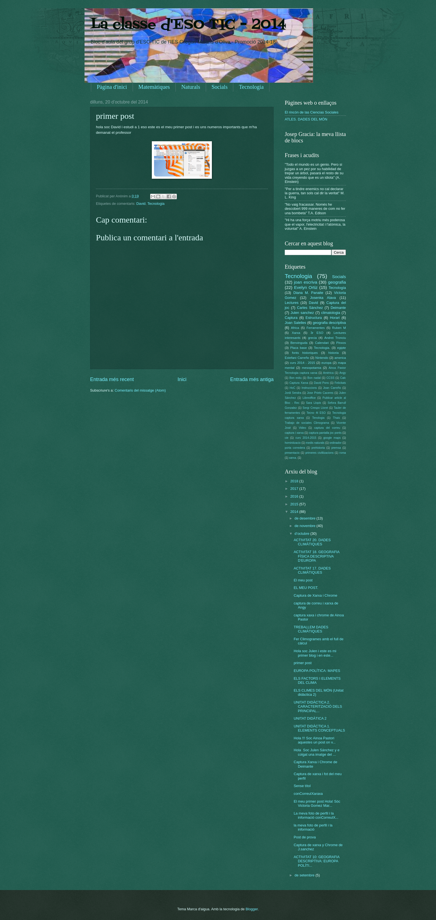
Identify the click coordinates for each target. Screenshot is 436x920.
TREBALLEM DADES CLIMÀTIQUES (311, 629)
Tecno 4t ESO (316, 412)
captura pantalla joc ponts (325, 432)
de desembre (305, 518)
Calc (343, 377)
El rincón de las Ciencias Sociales (311, 112)
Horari (335, 318)
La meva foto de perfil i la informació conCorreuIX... (316, 815)
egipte (341, 347)
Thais (336, 417)
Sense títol (302, 786)
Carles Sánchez (310, 308)
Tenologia (318, 417)
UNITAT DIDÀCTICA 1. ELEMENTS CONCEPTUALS (319, 728)
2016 (294, 496)
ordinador (336, 442)
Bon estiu (295, 377)
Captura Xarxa (298, 382)
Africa (295, 327)
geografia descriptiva (329, 323)
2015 (294, 504)
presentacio (292, 452)
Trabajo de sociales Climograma (307, 422)
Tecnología (337, 288)
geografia (337, 282)
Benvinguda (299, 342)
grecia (312, 337)
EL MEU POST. (306, 588)
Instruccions (309, 387)
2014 (294, 512)
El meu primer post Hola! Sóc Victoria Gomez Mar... (317, 803)
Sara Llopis (313, 402)
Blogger (252, 909)
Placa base (298, 347)
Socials (220, 87)
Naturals (190, 87)
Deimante (338, 308)
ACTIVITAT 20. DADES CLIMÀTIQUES (312, 542)
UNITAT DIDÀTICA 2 (310, 718)
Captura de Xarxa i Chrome (315, 595)
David (140, 203)
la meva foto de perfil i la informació (313, 827)
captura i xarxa (294, 432)
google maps (332, 437)
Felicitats (340, 382)
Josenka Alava (323, 298)
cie (286, 437)
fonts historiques (305, 352)
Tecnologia (251, 87)
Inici (181, 379)
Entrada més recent (112, 379)
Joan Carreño (332, 387)
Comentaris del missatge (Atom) (140, 390)
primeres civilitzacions (319, 452)
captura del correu (327, 427)
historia (333, 352)
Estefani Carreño (297, 357)
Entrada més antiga (252, 379)
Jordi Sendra (293, 392)
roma (342, 452)
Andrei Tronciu (335, 337)
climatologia (330, 313)
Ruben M (339, 327)
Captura (291, 318)
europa (326, 362)
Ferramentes (315, 327)
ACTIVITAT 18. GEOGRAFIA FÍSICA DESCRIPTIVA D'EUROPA (317, 556)
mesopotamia (311, 367)
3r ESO (317, 332)
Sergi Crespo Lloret (315, 407)
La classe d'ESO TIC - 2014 (188, 25)
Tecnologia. (322, 347)
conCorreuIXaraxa (308, 794)
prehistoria (318, 447)
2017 (294, 489)
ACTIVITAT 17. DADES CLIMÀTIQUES (312, 570)
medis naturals (315, 442)
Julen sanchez (302, 313)
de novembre (305, 526)
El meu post (303, 580)
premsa (336, 447)
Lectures (291, 303)
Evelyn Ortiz (306, 287)
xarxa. (293, 457)
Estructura (314, 318)
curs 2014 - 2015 (302, 362)
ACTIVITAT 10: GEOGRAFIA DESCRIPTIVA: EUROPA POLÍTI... (317, 861)
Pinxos (341, 342)
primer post (302, 663)
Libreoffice (309, 397)
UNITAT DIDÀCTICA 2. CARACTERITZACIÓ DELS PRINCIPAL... (318, 706)
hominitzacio (293, 442)
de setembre (304, 875)
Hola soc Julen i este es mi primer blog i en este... (315, 653)
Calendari (322, 342)
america (340, 357)
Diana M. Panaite (308, 293)
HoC (293, 387)
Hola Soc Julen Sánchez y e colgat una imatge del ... (317, 752)
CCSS (330, 377)
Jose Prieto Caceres (320, 392)
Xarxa (296, 332)
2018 (294, 481)
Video (302, 427)
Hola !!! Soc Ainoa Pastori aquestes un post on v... (315, 740)
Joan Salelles (295, 323)
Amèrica (328, 372)
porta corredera (295, 447)
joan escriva (305, 282)
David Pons (321, 382)
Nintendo (321, 357)
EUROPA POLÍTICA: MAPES (317, 671)
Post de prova (305, 837)
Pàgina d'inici (112, 87)
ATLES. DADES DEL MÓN (306, 119)
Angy (342, 372)
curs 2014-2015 (305, 437)
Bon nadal (314, 377)
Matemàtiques (154, 87)
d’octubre (302, 533)
